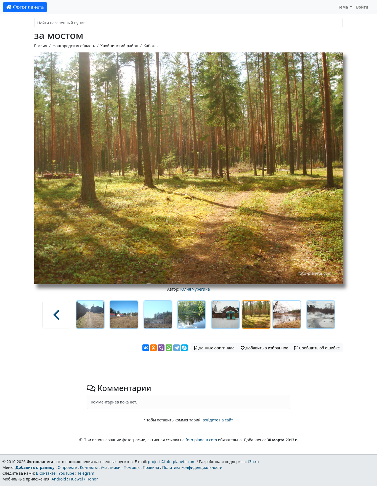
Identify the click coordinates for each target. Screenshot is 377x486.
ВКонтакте (45, 473)
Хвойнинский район (119, 45)
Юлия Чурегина (195, 289)
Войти (362, 7)
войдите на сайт (218, 420)
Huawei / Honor (83, 479)
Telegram (85, 473)
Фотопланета (25, 7)
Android (59, 479)
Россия (40, 45)
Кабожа (151, 45)
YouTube (66, 473)
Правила (151, 467)
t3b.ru (253, 461)
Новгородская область (73, 45)
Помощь (132, 467)
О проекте (67, 467)
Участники (111, 467)
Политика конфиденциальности (192, 467)
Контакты (89, 467)
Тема (343, 7)
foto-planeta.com (201, 439)
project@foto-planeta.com (171, 461)
